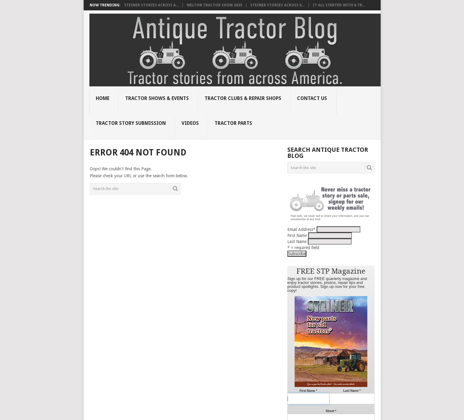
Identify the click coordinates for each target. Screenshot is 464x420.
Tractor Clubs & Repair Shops (243, 98)
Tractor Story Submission (131, 123)
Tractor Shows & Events (157, 98)
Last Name (297, 241)
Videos (190, 123)
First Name (297, 235)
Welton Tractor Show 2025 (214, 5)
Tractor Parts (233, 123)
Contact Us (312, 98)
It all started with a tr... (339, 5)
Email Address (301, 229)
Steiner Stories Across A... (151, 5)
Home (102, 98)
